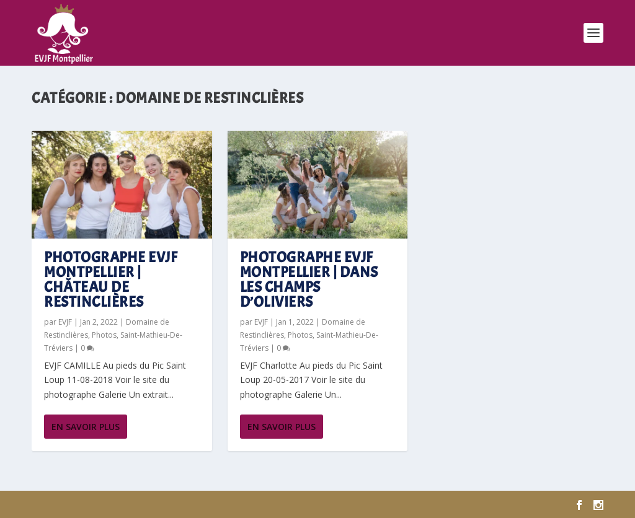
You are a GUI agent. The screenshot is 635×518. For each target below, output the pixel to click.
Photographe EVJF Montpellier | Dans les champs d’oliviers (309, 279)
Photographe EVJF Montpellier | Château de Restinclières (110, 279)
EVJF (65, 322)
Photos (104, 335)
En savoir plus (85, 426)
